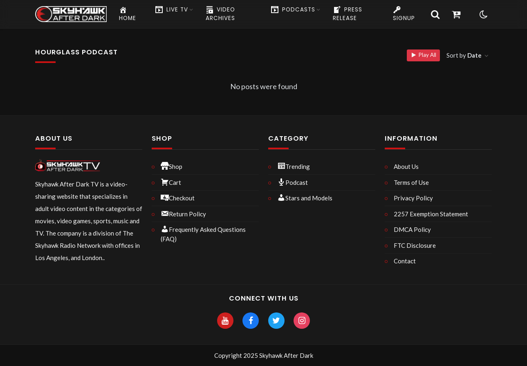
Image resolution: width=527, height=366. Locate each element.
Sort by (464, 55)
